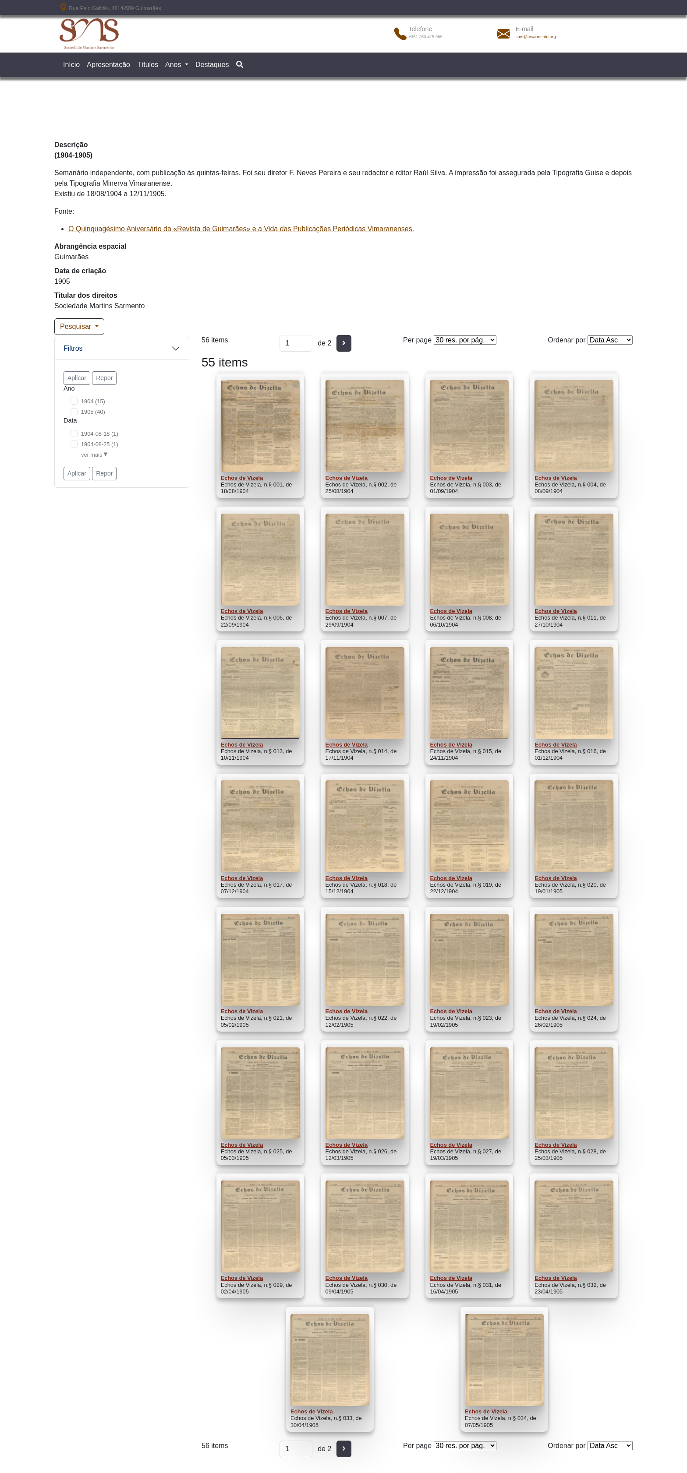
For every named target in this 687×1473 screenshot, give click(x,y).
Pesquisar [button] (76, 326)
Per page (417, 340)
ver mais (91, 454)
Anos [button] (174, 64)
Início (71, 64)
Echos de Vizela (242, 477)
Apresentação (108, 64)
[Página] (296, 343)
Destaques (212, 64)
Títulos (147, 64)
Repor (104, 377)
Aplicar (76, 377)
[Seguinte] (343, 343)
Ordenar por (566, 340)
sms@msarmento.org (536, 36)
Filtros (73, 348)
